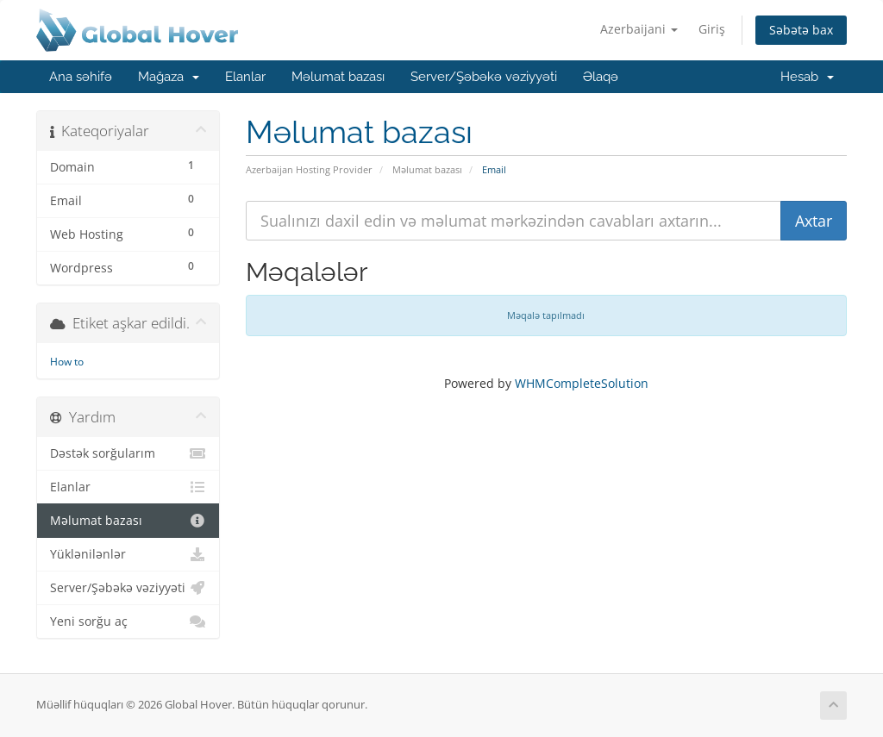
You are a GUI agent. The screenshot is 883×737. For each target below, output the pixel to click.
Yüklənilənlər (128, 554)
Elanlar (245, 76)
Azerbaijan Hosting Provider (309, 169)
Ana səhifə (80, 76)
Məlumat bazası (338, 76)
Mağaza (168, 76)
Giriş (711, 29)
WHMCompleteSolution (581, 383)
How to (67, 361)
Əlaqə (600, 76)
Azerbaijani (639, 29)
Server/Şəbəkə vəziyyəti (483, 76)
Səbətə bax (801, 30)
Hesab (807, 76)
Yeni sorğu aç (128, 621)
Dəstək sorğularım (128, 453)
